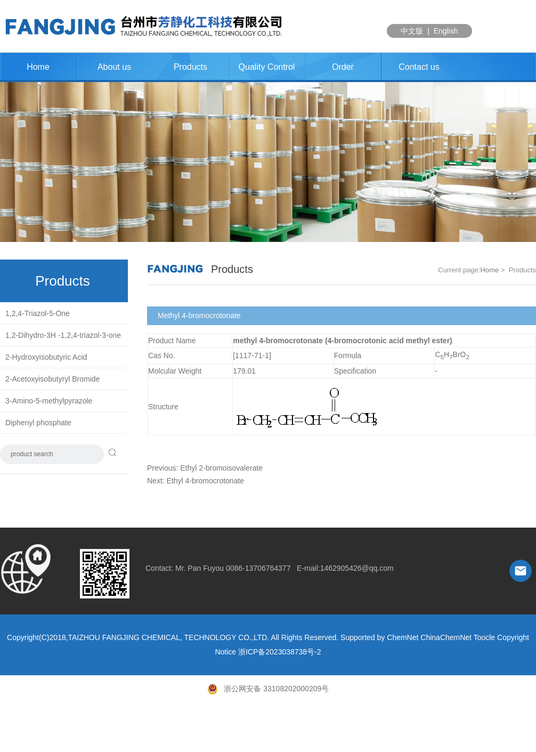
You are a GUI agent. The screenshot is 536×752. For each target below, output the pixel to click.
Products (190, 66)
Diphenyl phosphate (38, 422)
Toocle (484, 637)
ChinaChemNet (446, 637)
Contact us (419, 66)
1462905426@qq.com (357, 568)
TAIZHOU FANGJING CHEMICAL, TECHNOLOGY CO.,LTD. (168, 637)
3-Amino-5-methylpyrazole (48, 401)
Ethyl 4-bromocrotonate (206, 480)
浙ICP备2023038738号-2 (279, 652)
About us (114, 66)
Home (38, 66)
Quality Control (267, 66)
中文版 (412, 31)
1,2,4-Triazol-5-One (37, 313)
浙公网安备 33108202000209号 (268, 688)
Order (343, 66)
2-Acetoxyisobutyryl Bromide (52, 379)
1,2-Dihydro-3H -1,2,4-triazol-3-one (63, 335)
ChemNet (402, 637)
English (446, 31)
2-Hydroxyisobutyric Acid (46, 357)
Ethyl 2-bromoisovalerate (221, 468)
